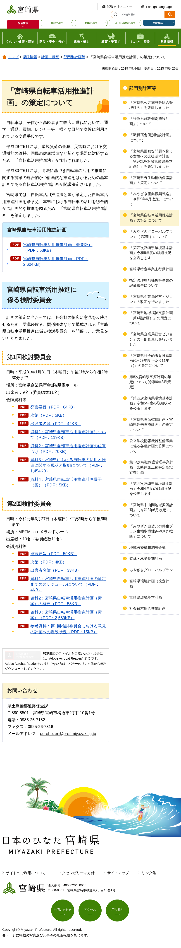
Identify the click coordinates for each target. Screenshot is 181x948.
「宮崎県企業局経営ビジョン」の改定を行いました (151, 299)
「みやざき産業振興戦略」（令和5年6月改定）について (151, 199)
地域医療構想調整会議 (147, 547)
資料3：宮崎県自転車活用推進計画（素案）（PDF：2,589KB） (66, 615)
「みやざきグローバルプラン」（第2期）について (151, 234)
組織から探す (91, 23)
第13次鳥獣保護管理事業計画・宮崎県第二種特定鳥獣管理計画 (151, 467)
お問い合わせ (62, 910)
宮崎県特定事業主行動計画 (151, 269)
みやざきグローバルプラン (151, 570)
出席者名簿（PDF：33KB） (55, 570)
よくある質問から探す (125, 23)
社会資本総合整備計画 (147, 608)
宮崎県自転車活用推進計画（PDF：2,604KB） (55, 261)
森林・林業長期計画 (145, 559)
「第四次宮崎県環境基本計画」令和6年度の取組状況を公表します (151, 253)
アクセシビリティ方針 (76, 873)
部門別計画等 (74, 57)
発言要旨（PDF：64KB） (53, 407)
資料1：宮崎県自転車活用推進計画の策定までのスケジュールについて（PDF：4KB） (68, 584)
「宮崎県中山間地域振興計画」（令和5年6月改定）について (151, 510)
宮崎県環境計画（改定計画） (149, 583)
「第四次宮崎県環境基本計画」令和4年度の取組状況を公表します (151, 489)
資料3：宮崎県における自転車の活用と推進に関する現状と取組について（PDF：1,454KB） (68, 465)
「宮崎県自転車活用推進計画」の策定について (151, 217)
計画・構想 (50, 57)
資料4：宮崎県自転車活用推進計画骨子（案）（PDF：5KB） (66, 482)
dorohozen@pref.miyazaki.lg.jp (68, 733)
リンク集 (149, 873)
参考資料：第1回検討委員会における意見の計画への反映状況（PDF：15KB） (68, 629)
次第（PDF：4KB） (48, 562)
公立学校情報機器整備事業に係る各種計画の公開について (151, 446)
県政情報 (30, 57)
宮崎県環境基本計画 (145, 597)
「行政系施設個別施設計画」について (149, 121)
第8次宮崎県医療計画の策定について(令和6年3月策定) (150, 382)
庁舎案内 (117, 910)
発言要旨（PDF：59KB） (53, 553)
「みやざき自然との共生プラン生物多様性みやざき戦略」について (151, 531)
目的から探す (57, 23)
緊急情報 (23, 23)
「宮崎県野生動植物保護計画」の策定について (151, 180)
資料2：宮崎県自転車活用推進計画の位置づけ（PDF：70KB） (68, 449)
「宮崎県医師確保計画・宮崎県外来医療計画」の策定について (151, 425)
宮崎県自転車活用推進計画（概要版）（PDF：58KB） (57, 247)
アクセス (90, 910)
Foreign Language (159, 7)
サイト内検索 (115, 14)
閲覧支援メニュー (119, 7)
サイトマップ (118, 873)
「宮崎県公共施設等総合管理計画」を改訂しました (151, 105)
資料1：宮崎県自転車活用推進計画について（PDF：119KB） (68, 435)
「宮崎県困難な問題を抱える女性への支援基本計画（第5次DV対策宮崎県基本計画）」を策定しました (151, 158)
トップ (13, 57)
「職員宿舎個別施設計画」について (151, 137)
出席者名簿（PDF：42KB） (55, 423)
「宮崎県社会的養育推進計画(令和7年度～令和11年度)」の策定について (151, 361)
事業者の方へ (159, 23)
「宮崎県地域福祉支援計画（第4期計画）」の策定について (151, 318)
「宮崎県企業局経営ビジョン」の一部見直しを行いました (151, 339)
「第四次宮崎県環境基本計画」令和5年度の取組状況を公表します (151, 403)
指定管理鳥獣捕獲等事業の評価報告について (151, 282)
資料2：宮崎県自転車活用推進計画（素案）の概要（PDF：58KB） (66, 601)
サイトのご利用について (26, 873)
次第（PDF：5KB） (48, 415)
